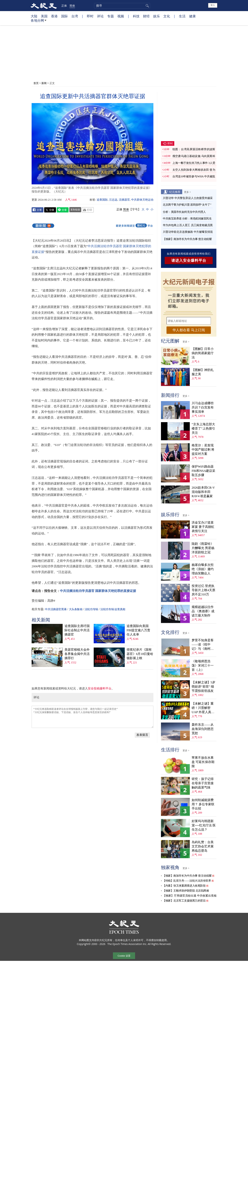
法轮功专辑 (91, 609)
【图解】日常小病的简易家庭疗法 (203, 353)
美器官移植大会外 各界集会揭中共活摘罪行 (77, 654)
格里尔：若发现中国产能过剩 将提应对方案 (203, 450)
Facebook (37, 209)
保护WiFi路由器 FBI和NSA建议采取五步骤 (203, 471)
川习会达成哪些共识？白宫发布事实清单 (203, 407)
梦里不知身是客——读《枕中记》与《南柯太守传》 (203, 644)
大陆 (34, 16)
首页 (36, 83)
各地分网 (38, 21)
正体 (64, 5)
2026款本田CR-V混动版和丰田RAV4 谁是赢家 (203, 492)
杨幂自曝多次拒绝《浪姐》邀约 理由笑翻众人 (203, 569)
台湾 (74, 16)
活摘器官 (124, 199)
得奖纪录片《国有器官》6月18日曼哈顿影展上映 (140, 654)
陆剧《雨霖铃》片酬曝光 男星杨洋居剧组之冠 (203, 548)
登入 (212, 5)
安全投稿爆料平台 (99, 688)
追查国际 (102, 199)
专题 (110, 16)
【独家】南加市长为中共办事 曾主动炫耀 (187, 239)
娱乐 (156, 16)
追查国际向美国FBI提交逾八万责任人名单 (138, 630)
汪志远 (113, 199)
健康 (192, 16)
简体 (72, 5)
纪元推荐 (174, 192)
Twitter (50, 209)
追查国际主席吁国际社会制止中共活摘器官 (77, 630)
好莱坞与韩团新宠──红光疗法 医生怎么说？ (204, 825)
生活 (182, 16)
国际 (64, 16)
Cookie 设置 (124, 955)
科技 (136, 16)
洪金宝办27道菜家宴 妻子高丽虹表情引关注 (203, 527)
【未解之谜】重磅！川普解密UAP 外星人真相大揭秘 (203, 708)
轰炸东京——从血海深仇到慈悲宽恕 (203, 729)
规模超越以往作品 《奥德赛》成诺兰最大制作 (203, 611)
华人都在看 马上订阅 (188, 330)
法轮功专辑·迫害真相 (112, 609)
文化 (166, 16)
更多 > (187, 192)
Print (88, 209)
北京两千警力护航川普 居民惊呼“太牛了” (187, 204)
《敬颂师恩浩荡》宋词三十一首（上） (203, 666)
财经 (146, 16)
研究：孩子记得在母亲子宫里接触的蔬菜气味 (203, 783)
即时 (90, 16)
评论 (100, 16)
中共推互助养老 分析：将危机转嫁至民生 (187, 218)
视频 (120, 16)
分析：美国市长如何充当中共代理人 (184, 211)
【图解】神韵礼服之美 (203, 372)
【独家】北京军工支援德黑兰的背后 (184, 900)
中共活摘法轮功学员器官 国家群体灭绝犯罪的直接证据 (98, 591)
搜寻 (147, 5)
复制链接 (75, 209)
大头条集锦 (75, 609)
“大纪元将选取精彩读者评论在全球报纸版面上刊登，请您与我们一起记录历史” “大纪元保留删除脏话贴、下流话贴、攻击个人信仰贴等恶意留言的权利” (92, 717)
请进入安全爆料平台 (188, 260)
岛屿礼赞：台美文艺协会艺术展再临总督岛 (203, 846)
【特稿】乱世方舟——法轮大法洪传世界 (187, 880)
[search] (122, 5)
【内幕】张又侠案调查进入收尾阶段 (184, 885)
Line (63, 209)
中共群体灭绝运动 (142, 199)
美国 (44, 16)
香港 (54, 16)
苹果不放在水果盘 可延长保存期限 (203, 762)
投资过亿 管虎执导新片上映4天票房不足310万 (203, 590)
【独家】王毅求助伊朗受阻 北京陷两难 (186, 890)
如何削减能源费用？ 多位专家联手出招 (203, 804)
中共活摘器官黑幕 (56, 609)
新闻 (44, 83)
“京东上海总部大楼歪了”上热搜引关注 (203, 429)
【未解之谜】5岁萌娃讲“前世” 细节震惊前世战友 (203, 687)
